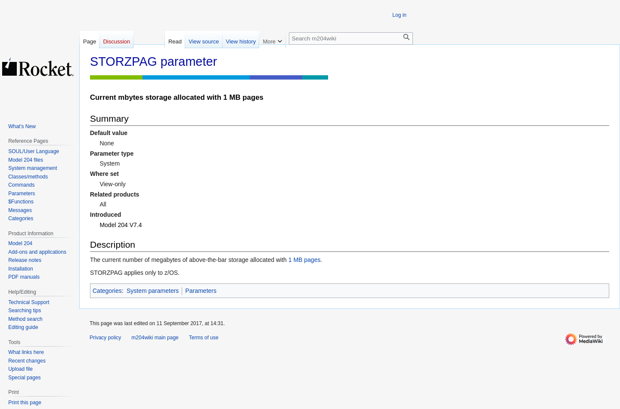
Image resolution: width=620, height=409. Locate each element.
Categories (107, 290)
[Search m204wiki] (351, 38)
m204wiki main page (154, 338)
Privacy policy (105, 338)
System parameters (153, 290)
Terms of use (204, 338)
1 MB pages (304, 259)
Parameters (200, 290)
